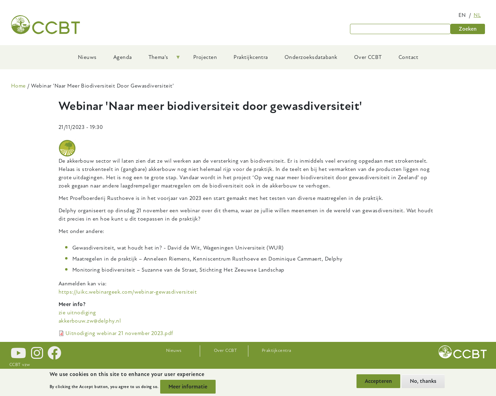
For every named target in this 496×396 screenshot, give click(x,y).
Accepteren (378, 381)
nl (477, 15)
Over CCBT (225, 350)
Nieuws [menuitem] (87, 57)
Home (18, 85)
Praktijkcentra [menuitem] (251, 57)
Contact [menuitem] (408, 57)
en (462, 15)
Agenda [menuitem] (122, 57)
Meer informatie (187, 386)
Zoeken (468, 29)
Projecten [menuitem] (205, 57)
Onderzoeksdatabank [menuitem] (311, 57)
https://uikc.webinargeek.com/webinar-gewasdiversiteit (128, 291)
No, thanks (423, 381)
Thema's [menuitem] (160, 59)
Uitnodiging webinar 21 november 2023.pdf (119, 333)
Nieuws (174, 350)
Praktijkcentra (276, 350)
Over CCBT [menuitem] (368, 57)
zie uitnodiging (77, 312)
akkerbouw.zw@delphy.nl (90, 320)
